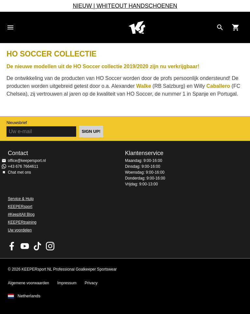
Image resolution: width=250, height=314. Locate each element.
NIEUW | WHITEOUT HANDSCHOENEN (125, 6)
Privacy (91, 283)
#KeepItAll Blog (21, 214)
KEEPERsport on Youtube (25, 246)
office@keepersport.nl (27, 160)
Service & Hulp (21, 198)
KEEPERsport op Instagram (50, 246)
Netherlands (29, 296)
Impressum (66, 283)
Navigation (10, 27)
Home (137, 27)
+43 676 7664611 (23, 166)
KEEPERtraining (22, 222)
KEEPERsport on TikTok (37, 246)
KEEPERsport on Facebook (12, 246)
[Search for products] (220, 27)
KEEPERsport (20, 206)
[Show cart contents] (235, 27)
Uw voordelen (20, 230)
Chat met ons (19, 172)
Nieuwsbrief (17, 122)
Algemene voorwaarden (28, 283)
